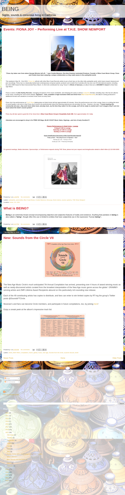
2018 (7, 424)
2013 (7, 472)
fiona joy (49, 200)
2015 (7, 432)
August (9, 443)
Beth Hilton (16, 352)
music (40, 352)
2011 (7, 478)
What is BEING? (16, 208)
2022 (7, 413)
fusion (31, 352)
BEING (10, 9)
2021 (7, 415)
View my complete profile (11, 394)
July (8, 446)
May (8, 451)
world (76, 352)
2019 (7, 421)
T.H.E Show (30, 102)
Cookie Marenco (41, 200)
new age (45, 352)
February (10, 466)
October (10, 437)
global (35, 352)
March (9, 463)
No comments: (25, 197)
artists (10, 352)
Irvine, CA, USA (15, 202)
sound (64, 200)
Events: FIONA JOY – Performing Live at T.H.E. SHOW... (25, 454)
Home (63, 358)
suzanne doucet (69, 352)
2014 (7, 469)
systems (69, 200)
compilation (24, 352)
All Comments (10, 382)
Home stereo (57, 200)
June (9, 449)
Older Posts (117, 358)
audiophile (86, 93)
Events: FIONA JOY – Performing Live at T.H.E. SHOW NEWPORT (55, 29)
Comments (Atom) (67, 363)
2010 (7, 480)
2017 (7, 427)
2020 (7, 418)
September (11, 440)
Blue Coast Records (88, 94)
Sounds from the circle (56, 352)
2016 (7, 429)
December (10, 435)
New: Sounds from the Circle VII (29, 238)
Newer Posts (8, 358)
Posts (7, 378)
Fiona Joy (31, 81)
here (96, 304)
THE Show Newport (79, 200)
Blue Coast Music (29, 200)
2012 (7, 475)
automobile (19, 200)
